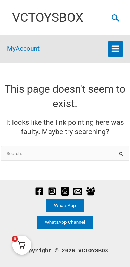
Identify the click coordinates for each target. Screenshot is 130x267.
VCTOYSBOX (47, 17)
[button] (115, 18)
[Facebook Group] (90, 191)
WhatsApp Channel (65, 222)
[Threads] (65, 191)
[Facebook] (39, 191)
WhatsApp (65, 205)
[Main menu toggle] (115, 49)
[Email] (77, 191)
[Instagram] (52, 191)
